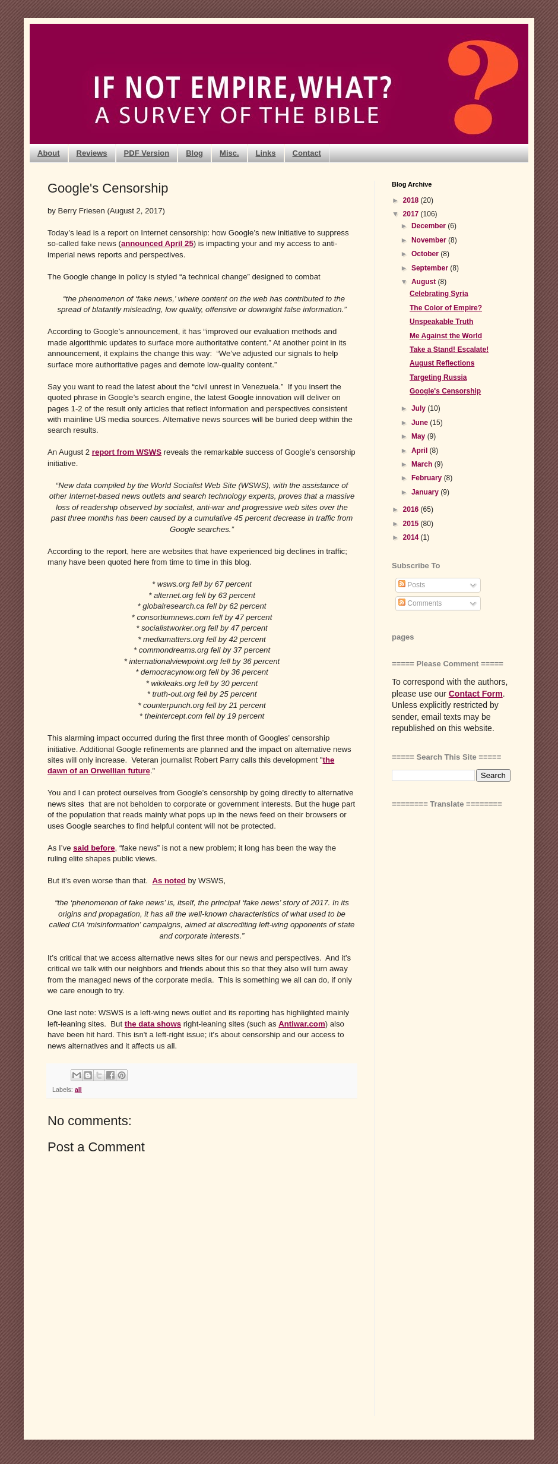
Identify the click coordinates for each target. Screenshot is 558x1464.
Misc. (229, 153)
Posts (411, 585)
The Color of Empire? (446, 308)
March (423, 464)
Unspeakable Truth (441, 321)
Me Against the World (446, 336)
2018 (412, 200)
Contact (307, 153)
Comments (420, 603)
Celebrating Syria (439, 293)
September (430, 268)
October (425, 254)
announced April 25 (157, 243)
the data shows (153, 1023)
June (420, 422)
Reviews (92, 153)
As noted (168, 880)
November (429, 240)
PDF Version (147, 153)
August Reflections (442, 363)
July (419, 408)
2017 (412, 214)
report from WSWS (126, 452)
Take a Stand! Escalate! (449, 349)
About (48, 153)
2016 (412, 509)
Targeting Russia (438, 377)
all (78, 1089)
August (424, 282)
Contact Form (476, 693)
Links (266, 153)
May (419, 436)
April (420, 450)
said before (94, 847)
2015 (412, 524)
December (429, 226)
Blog (194, 153)
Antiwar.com (301, 1023)
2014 (412, 537)
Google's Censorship (445, 391)
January (425, 492)
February (427, 478)
